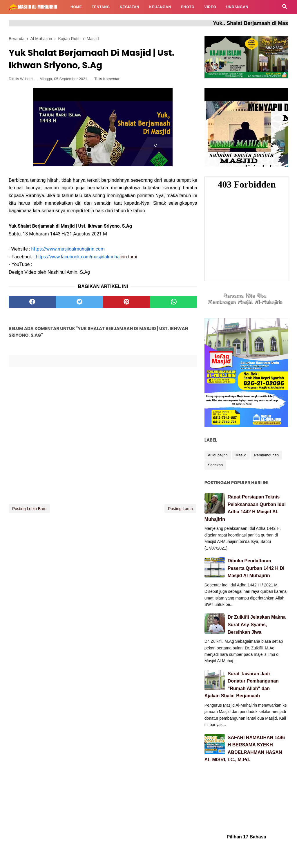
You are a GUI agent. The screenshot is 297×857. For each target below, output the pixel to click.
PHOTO (187, 7)
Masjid (241, 455)
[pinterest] (126, 302)
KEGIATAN (129, 7)
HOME (76, 7)
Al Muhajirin (218, 455)
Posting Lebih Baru (29, 508)
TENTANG (101, 7)
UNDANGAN (237, 7)
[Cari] (284, 8)
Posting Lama (180, 508)
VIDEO (210, 7)
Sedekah (215, 465)
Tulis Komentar (106, 79)
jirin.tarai (86, 256)
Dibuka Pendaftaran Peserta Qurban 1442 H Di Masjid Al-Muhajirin (256, 568)
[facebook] (32, 302)
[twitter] (79, 302)
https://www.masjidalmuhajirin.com (68, 249)
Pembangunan (266, 455)
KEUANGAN (160, 7)
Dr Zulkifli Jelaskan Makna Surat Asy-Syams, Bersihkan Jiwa (257, 624)
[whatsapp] (173, 302)
